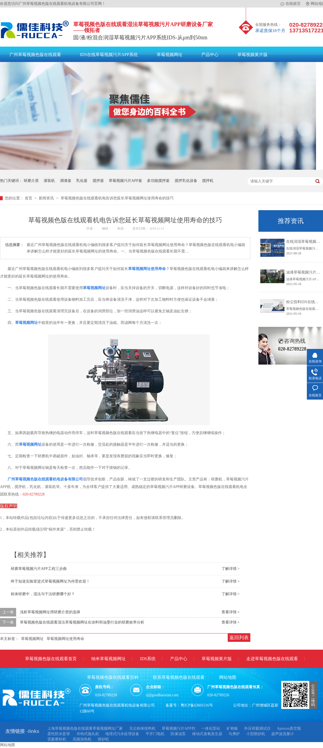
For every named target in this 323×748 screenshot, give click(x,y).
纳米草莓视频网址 (108, 658)
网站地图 (227, 677)
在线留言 (290, 4)
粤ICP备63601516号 (197, 705)
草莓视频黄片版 (252, 54)
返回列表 (239, 637)
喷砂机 (103, 739)
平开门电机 (155, 734)
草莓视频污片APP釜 (125, 181)
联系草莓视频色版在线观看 (179, 677)
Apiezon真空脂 (289, 728)
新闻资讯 (47, 198)
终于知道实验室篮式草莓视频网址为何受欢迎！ (50, 581)
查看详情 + (231, 612)
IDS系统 (148, 658)
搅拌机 (207, 181)
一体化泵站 (210, 728)
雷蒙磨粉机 (56, 739)
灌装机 (49, 181)
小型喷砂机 (255, 734)
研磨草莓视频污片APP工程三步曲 (39, 569)
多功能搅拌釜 (158, 181)
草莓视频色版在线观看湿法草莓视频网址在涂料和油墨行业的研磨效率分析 (82, 622)
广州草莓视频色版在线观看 (35, 54)
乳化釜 (81, 181)
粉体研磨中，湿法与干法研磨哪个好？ (43, 594)
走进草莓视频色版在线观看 (272, 658)
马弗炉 (234, 734)
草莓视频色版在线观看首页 (51, 658)
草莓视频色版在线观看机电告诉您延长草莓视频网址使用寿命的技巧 (117, 198)
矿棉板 (232, 728)
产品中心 (210, 54)
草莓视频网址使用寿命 (147, 269)
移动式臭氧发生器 (207, 734)
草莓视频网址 (169, 54)
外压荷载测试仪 (257, 728)
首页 (29, 198)
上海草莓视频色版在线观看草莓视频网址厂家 (85, 728)
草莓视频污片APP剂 (178, 728)
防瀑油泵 (178, 734)
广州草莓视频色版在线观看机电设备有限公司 (45, 479)
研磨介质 (31, 181)
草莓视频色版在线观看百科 (113, 677)
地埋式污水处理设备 (122, 734)
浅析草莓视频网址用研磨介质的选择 (50, 612)
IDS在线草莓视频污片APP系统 (109, 54)
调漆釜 (65, 181)
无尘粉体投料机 (142, 728)
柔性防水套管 (58, 734)
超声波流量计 (282, 734)
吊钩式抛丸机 (87, 734)
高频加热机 (82, 739)
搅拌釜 (98, 181)
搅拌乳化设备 (186, 181)
